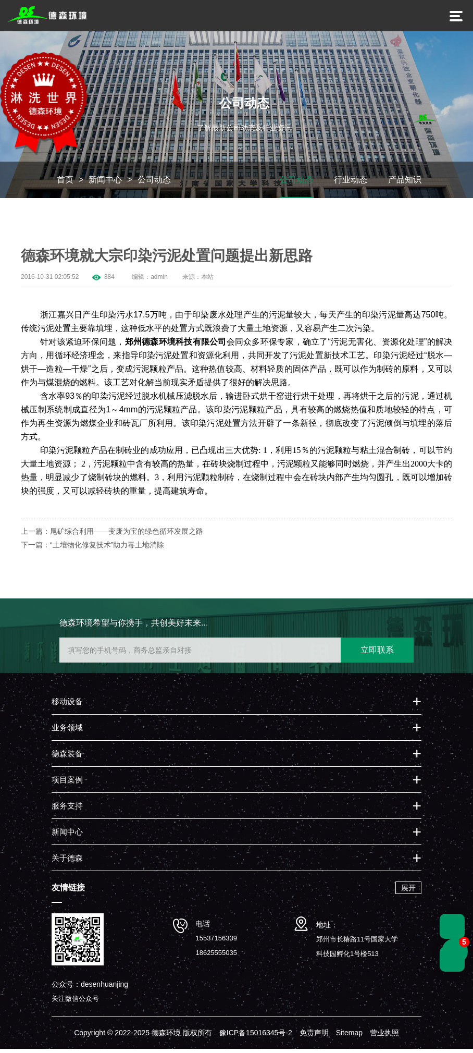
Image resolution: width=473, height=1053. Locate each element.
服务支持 (67, 809)
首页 (65, 183)
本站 (207, 281)
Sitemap (349, 1037)
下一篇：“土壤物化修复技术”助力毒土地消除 (92, 549)
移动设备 (67, 705)
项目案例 (67, 783)
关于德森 (67, 862)
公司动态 (154, 183)
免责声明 (314, 1037)
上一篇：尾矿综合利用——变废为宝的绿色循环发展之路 (112, 535)
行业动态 (350, 183)
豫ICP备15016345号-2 (255, 1037)
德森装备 (67, 757)
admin (159, 281)
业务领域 (67, 731)
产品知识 (404, 183)
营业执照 (384, 1037)
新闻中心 (105, 183)
